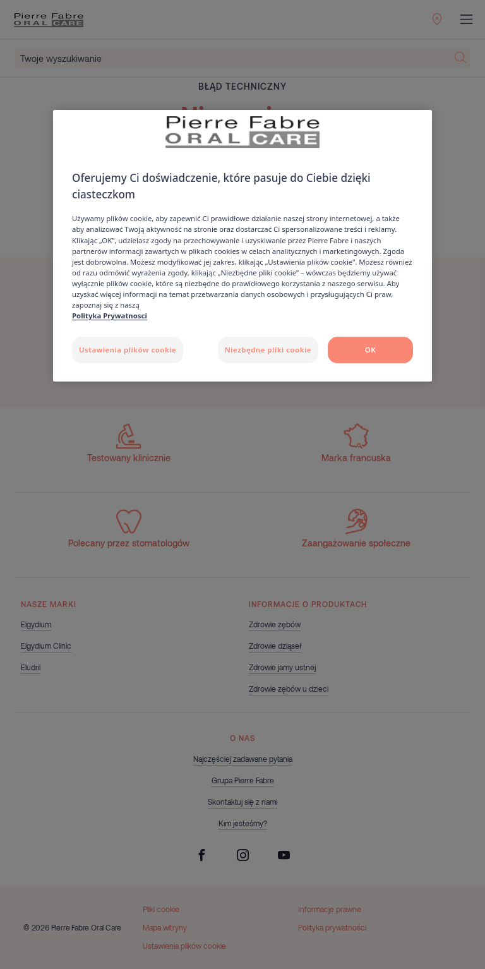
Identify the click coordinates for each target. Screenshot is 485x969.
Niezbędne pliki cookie (268, 349)
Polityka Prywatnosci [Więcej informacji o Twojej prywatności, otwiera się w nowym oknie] (109, 315)
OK (370, 349)
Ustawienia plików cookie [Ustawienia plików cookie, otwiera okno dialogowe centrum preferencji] (127, 349)
